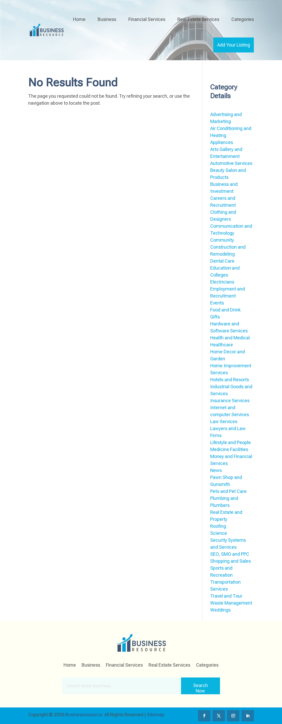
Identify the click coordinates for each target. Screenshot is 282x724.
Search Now (200, 688)
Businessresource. (84, 714)
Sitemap (155, 714)
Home (79, 19)
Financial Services (146, 19)
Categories (242, 19)
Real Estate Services (198, 19)
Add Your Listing (233, 45)
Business (107, 19)
